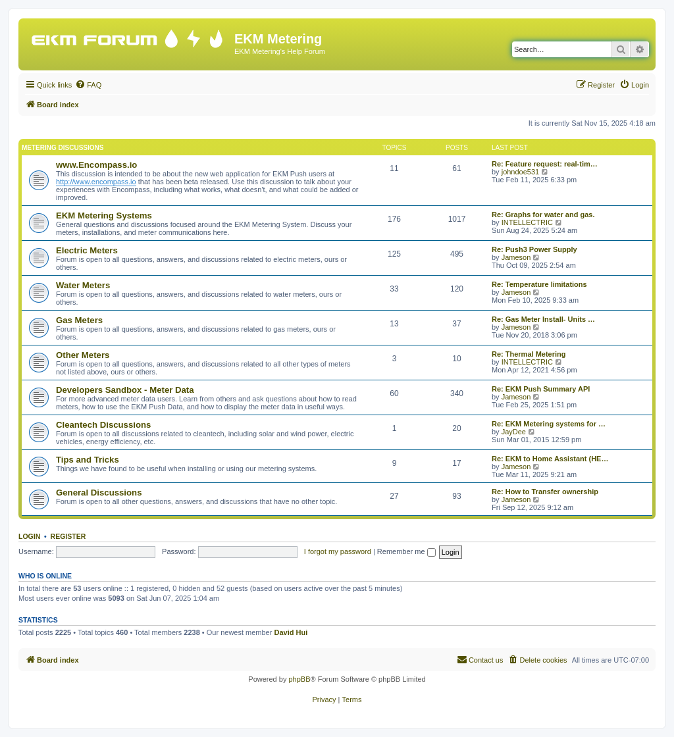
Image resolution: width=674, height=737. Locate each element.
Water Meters (83, 285)
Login (29, 536)
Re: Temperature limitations (539, 284)
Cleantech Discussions (103, 425)
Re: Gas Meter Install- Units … (543, 319)
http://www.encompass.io (96, 182)
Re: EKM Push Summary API (541, 389)
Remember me (406, 551)
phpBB (299, 679)
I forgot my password (337, 551)
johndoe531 (521, 172)
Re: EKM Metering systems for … (549, 424)
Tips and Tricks (87, 460)
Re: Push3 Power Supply (534, 249)
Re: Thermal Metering (528, 354)
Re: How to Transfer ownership (545, 492)
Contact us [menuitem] (480, 659)
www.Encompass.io (96, 165)
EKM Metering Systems (104, 215)
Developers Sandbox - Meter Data (125, 390)
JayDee (514, 432)
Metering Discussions (62, 147)
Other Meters (82, 355)
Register (68, 536)
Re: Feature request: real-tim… (545, 164)
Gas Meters (79, 320)
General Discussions (99, 492)
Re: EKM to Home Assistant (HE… (550, 459)
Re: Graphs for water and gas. (543, 214)
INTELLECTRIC (527, 222)
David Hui (290, 632)
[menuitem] (88, 85)
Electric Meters (87, 250)
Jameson (516, 257)
